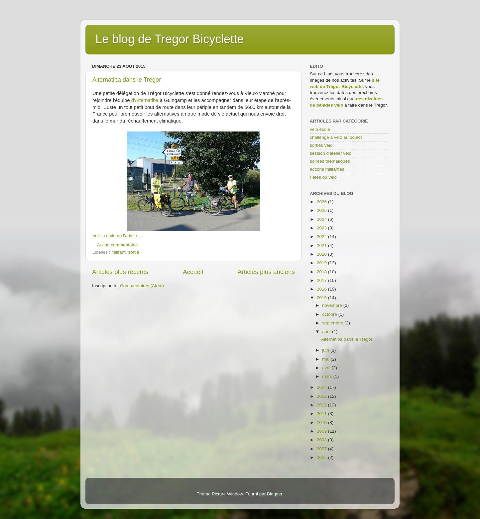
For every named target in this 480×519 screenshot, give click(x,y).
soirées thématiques (330, 161)
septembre (333, 322)
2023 (322, 227)
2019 (322, 262)
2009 (322, 431)
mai (326, 359)
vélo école (320, 129)
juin (326, 350)
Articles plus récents (120, 271)
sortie (133, 252)
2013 (322, 396)
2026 (322, 201)
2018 (322, 271)
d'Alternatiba (145, 100)
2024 (322, 219)
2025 (322, 210)
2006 (322, 457)
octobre (330, 314)
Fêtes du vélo (323, 177)
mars (327, 376)
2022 (322, 236)
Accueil (193, 271)
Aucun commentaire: (118, 244)
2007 (322, 448)
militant (118, 252)
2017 (322, 280)
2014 (322, 387)
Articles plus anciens (266, 271)
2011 (322, 413)
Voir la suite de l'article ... (117, 235)
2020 (322, 254)
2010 (322, 422)
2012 (322, 404)
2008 (322, 439)
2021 (322, 245)
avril (327, 367)
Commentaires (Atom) (142, 285)
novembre (332, 305)
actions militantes (327, 169)
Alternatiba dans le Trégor (126, 79)
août (327, 331)
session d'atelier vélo (330, 153)
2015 (322, 297)
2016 (322, 289)
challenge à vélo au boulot (336, 137)
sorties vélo (321, 145)
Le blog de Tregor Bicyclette (169, 39)
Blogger (274, 493)
